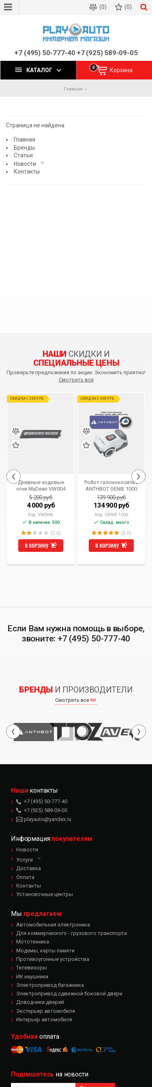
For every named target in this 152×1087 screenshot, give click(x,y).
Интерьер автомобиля (44, 1019)
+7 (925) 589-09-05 (107, 52)
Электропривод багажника (50, 985)
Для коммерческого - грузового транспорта (71, 933)
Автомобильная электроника (53, 925)
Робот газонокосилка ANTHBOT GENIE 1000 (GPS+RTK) (111, 485)
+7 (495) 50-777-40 (44, 52)
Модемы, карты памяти (45, 951)
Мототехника (32, 942)
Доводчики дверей (40, 1002)
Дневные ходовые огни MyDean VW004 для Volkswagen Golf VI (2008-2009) (40, 485)
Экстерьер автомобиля (45, 1011)
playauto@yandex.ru (43, 819)
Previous (13, 477)
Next (138, 477)
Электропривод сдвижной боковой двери (69, 994)
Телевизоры (31, 968)
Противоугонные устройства (52, 959)
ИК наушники (32, 976)
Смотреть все (76, 380)
